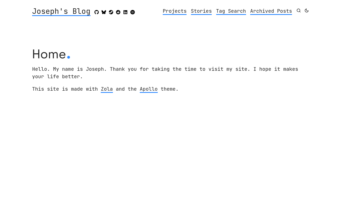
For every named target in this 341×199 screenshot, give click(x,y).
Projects (175, 11)
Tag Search (231, 11)
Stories (201, 11)
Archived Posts (271, 11)
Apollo (149, 89)
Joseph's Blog (61, 11)
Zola (107, 89)
